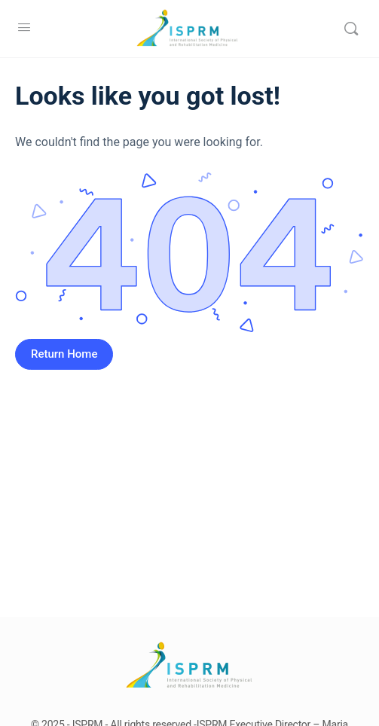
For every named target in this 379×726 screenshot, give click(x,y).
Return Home (64, 354)
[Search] (351, 28)
